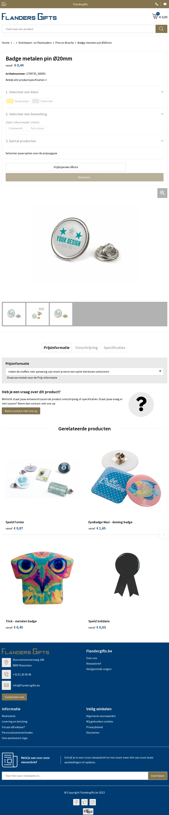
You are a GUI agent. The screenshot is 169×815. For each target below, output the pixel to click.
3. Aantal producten (21, 141)
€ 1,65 (97, 528)
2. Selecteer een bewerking (26, 114)
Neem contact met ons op (21, 411)
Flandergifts (80, 4)
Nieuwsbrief (93, 664)
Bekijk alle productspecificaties (26, 80)
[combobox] (79, 29)
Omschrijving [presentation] (86, 347)
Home (5, 42)
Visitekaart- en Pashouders (35, 42)
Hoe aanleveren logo (15, 738)
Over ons (91, 658)
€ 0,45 (14, 627)
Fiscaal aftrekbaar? (13, 727)
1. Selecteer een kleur (22, 92)
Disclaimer (93, 733)
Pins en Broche (64, 42)
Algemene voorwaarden (101, 716)
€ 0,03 (97, 627)
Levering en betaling (14, 722)
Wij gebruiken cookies (99, 722)
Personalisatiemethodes (17, 733)
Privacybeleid (94, 727)
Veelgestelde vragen (99, 669)
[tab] (56, 347)
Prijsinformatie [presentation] (56, 347)
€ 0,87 (14, 528)
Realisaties (9, 716)
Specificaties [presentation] (114, 347)
